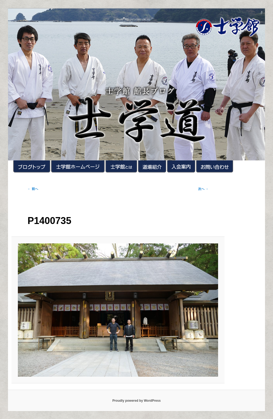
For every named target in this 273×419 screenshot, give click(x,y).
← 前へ (32, 189)
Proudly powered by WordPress (136, 401)
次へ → (203, 189)
